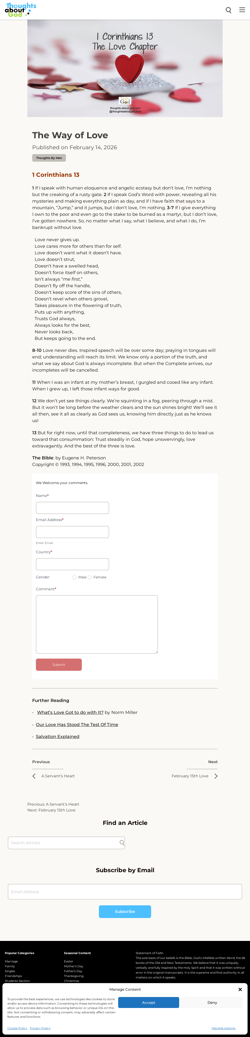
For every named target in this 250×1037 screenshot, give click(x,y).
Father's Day (73, 971)
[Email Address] (125, 891)
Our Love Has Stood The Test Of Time (77, 724)
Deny (212, 1002)
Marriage (11, 961)
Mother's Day (73, 966)
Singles (10, 971)
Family (10, 966)
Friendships (13, 976)
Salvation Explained (57, 736)
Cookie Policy (17, 1028)
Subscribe (125, 911)
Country (44, 552)
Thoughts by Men (49, 158)
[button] (240, 989)
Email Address (50, 519)
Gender (43, 577)
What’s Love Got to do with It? (70, 712)
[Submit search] (122, 843)
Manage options (223, 1028)
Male (79, 577)
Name (42, 495)
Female (97, 577)
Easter (68, 961)
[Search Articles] (64, 843)
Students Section (17, 981)
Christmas (71, 981)
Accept (148, 1002)
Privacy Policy (40, 1028)
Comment (46, 589)
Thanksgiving (73, 976)
